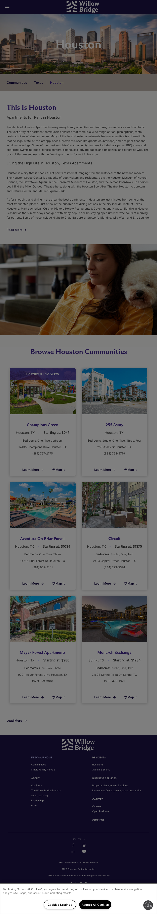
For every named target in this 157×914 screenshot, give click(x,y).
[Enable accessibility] (148, 905)
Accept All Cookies (95, 904)
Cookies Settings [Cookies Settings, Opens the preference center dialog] (60, 904)
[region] (78, 898)
